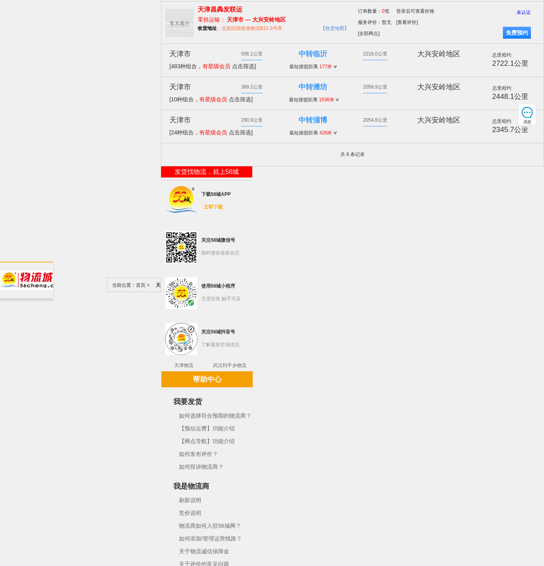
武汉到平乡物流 (229, 365)
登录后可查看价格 (415, 11)
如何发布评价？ (198, 454)
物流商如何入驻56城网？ (210, 526)
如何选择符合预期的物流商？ (215, 415)
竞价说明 (190, 513)
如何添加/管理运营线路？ (210, 538)
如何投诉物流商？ (201, 466)
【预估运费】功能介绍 (207, 428)
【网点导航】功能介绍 (207, 441)
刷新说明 (190, 500)
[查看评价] (407, 22)
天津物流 (183, 365)
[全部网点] (369, 33)
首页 (140, 285)
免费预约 (517, 33)
